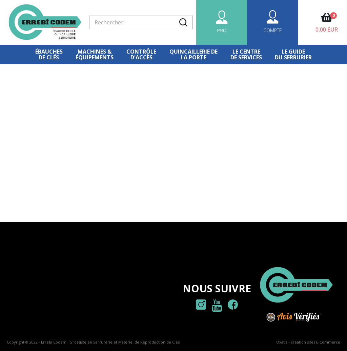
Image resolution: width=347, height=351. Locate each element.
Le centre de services (246, 54)
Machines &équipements (95, 54)
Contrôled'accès (141, 54)
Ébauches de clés (49, 54)
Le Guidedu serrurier (293, 54)
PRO (222, 30)
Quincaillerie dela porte (193, 54)
